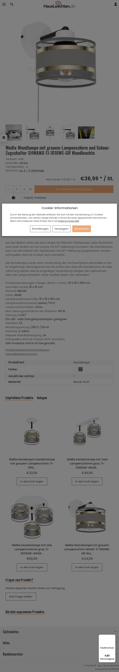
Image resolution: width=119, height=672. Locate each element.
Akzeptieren (81, 229)
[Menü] (113, 637)
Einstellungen (40, 229)
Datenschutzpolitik (68, 221)
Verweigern (61, 229)
